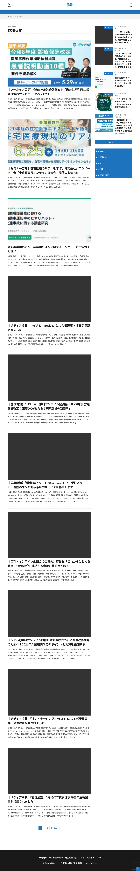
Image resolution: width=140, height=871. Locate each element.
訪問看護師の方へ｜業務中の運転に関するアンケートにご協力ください (49, 249)
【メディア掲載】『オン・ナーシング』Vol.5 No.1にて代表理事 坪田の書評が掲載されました (47, 721)
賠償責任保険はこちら (75, 857)
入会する (91, 857)
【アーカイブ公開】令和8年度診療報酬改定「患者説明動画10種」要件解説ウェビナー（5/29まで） (49, 92)
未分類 (100, 169)
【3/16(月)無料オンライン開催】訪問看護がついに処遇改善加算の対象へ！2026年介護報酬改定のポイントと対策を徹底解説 (48, 642)
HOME (12, 16)
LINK (99, 857)
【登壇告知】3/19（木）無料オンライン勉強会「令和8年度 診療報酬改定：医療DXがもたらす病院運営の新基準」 (49, 406)
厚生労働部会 (103, 157)
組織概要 (43, 857)
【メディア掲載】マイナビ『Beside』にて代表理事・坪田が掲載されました (49, 328)
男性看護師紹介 (103, 175)
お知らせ (20, 16)
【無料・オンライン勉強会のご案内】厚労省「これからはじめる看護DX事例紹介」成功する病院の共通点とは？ (49, 564)
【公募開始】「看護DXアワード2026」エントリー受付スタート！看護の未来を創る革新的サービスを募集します (46, 485)
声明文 (100, 163)
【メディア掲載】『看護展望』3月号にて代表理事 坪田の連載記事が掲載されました (48, 799)
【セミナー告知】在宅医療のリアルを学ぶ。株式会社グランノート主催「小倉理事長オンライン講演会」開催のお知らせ (49, 170)
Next (55, 828)
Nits (94, 863)
